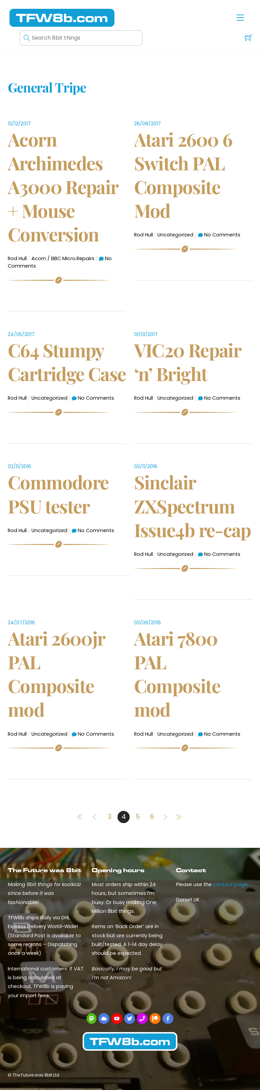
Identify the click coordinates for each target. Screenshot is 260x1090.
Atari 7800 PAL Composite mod (177, 674)
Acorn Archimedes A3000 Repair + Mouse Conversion (63, 187)
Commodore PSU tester (58, 494)
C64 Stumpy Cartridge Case (67, 362)
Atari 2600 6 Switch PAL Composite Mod (183, 175)
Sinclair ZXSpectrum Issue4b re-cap (192, 506)
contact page (230, 884)
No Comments (222, 234)
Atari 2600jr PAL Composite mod (56, 674)
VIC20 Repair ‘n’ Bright (187, 362)
